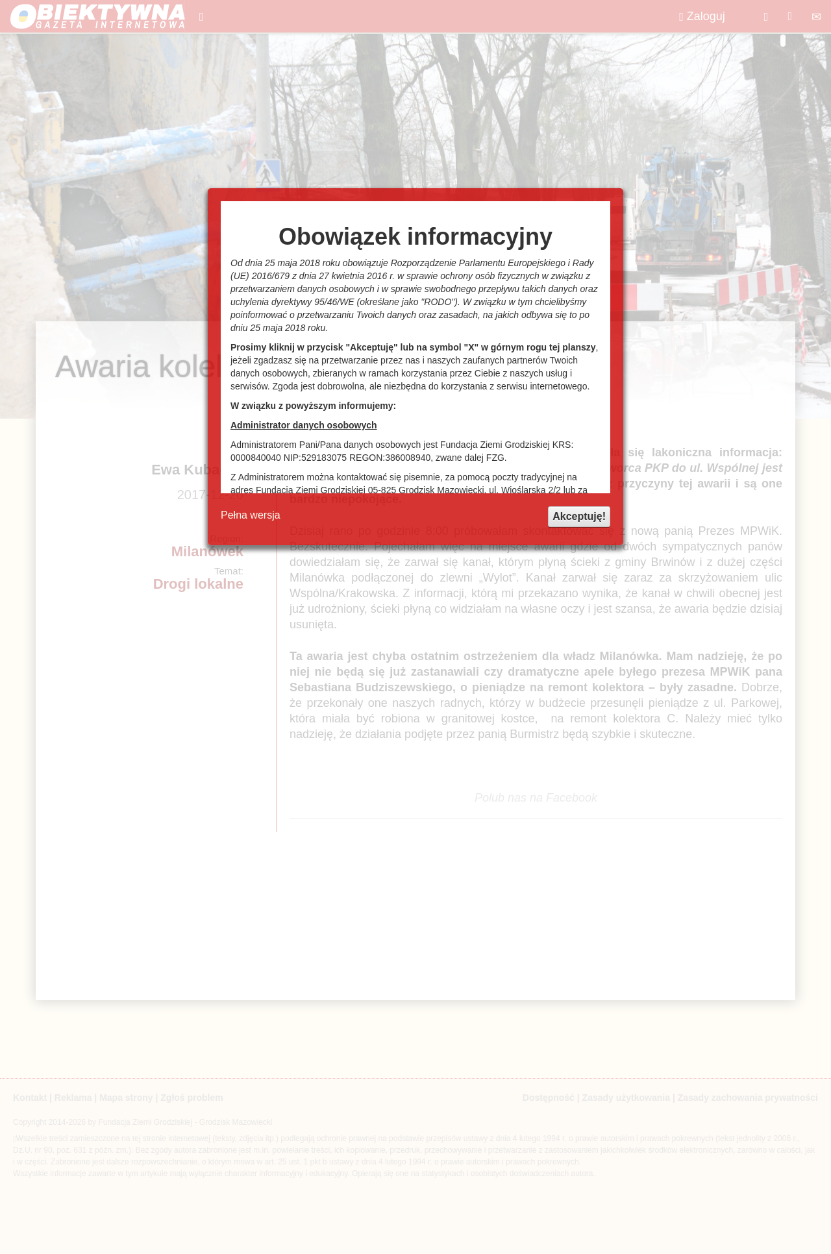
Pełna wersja (250, 515)
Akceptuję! (579, 516)
